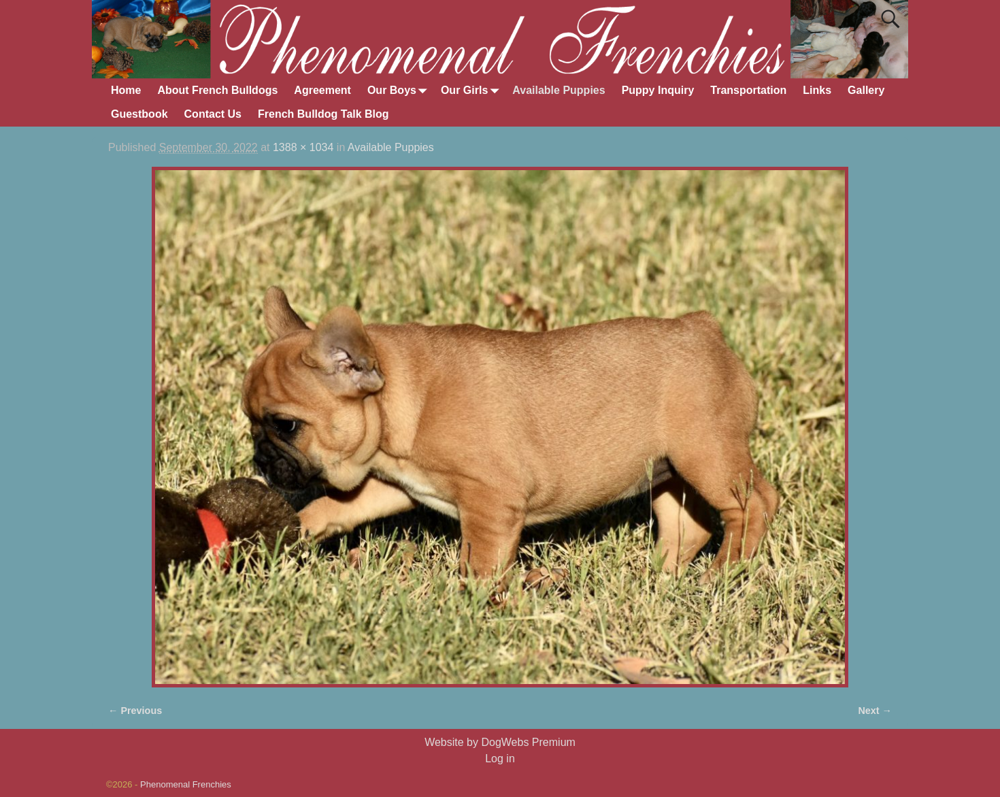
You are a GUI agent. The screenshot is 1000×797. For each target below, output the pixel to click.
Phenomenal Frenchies (185, 784)
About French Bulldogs (217, 90)
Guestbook (139, 114)
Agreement (322, 90)
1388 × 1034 (303, 147)
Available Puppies (558, 90)
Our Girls (472, 91)
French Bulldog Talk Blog (323, 114)
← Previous (135, 710)
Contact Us (212, 114)
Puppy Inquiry (658, 90)
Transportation (748, 90)
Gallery (866, 90)
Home (126, 90)
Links (817, 90)
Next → (875, 710)
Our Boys (400, 91)
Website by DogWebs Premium (500, 742)
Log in (500, 758)
